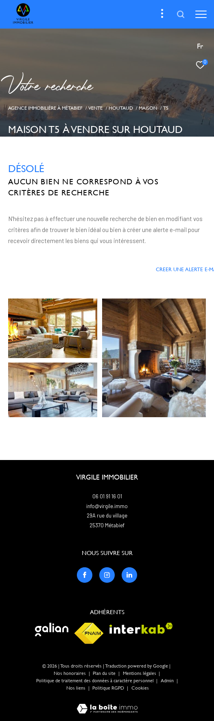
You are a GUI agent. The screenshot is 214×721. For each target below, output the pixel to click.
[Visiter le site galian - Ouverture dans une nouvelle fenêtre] (51, 629)
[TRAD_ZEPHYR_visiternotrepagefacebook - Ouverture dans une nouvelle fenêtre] (84, 575)
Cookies (140, 688)
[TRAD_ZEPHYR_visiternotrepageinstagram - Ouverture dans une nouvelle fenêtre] (107, 575)
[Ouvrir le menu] (201, 14)
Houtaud (121, 108)
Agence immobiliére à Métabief (45, 108)
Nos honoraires (70, 673)
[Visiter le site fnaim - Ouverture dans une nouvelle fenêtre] (88, 633)
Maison (148, 108)
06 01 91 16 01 (107, 496)
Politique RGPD (108, 688)
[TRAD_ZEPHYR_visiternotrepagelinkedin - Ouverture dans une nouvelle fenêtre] (129, 575)
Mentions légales (140, 673)
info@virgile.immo (107, 506)
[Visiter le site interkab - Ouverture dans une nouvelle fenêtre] (141, 628)
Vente (95, 108)
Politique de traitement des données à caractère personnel (95, 680)
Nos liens (76, 688)
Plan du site (105, 673)
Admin (168, 680)
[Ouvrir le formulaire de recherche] (180, 14)
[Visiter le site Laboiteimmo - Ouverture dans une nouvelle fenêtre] (107, 703)
